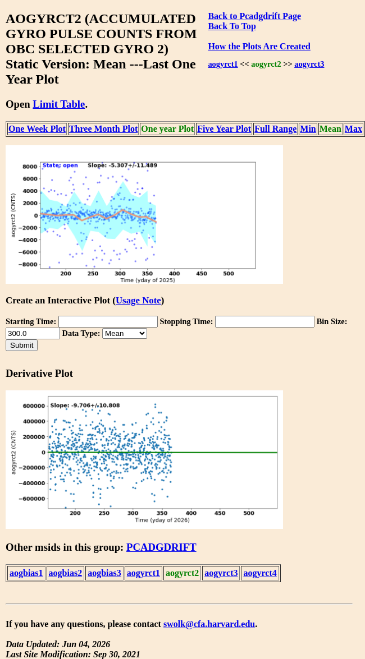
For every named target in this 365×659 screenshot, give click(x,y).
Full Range (275, 128)
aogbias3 (104, 573)
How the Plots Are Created (259, 46)
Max (353, 128)
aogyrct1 (223, 63)
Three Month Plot (103, 128)
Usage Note (138, 300)
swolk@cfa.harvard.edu (209, 624)
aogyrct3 (309, 63)
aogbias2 (66, 573)
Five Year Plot (224, 128)
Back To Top (232, 26)
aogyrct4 (259, 573)
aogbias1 (26, 573)
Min (308, 128)
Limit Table (59, 104)
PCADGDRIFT (161, 547)
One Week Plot (37, 128)
